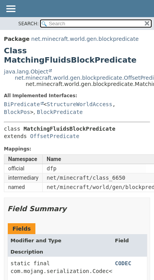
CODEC (123, 263)
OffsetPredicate (54, 136)
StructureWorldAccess (79, 104)
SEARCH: (28, 23)
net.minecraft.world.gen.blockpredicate (84, 39)
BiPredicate (22, 104)
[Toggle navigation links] (10, 9)
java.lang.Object (26, 71)
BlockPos (17, 112)
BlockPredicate (60, 112)
